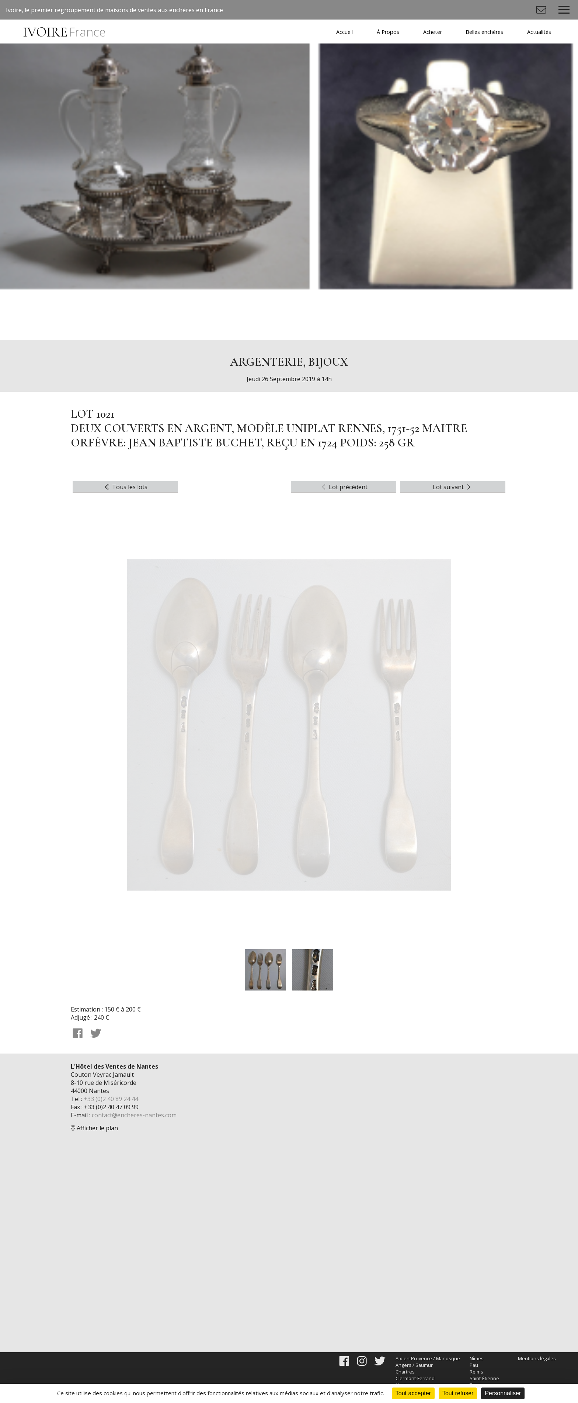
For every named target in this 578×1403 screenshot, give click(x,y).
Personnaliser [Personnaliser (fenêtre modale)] (503, 1393)
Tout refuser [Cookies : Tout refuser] (457, 1393)
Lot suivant (453, 487)
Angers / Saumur (414, 1365)
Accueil (344, 31)
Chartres (405, 1371)
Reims (476, 1371)
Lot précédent (344, 487)
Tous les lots (125, 487)
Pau (474, 1365)
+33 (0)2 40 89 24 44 (111, 1099)
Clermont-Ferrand (415, 1378)
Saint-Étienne (484, 1378)
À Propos (388, 31)
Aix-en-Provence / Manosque (428, 1358)
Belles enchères (484, 31)
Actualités (539, 31)
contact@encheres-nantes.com (134, 1115)
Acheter (432, 31)
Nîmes (477, 1358)
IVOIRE (64, 32)
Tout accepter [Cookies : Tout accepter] (413, 1393)
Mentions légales (537, 1358)
